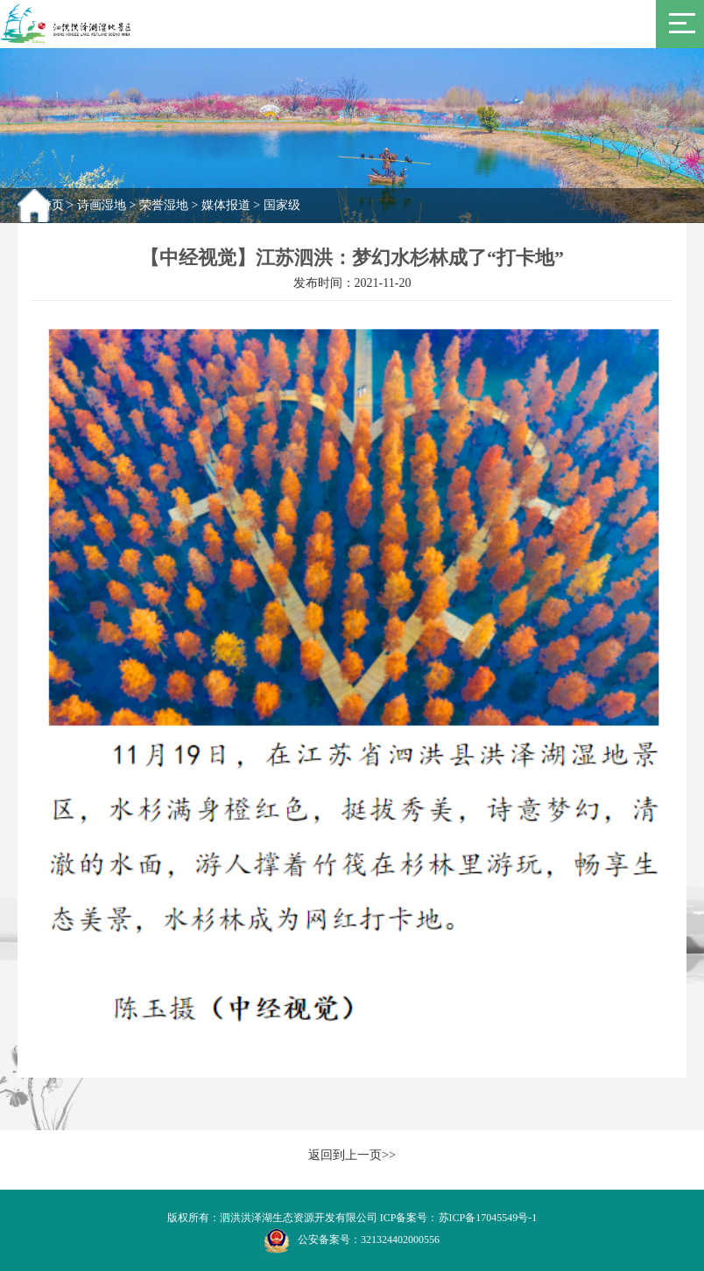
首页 (51, 205)
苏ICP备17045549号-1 (488, 1218)
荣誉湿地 (163, 205)
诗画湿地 (101, 205)
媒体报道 (225, 205)
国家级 (282, 205)
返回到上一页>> (352, 1155)
